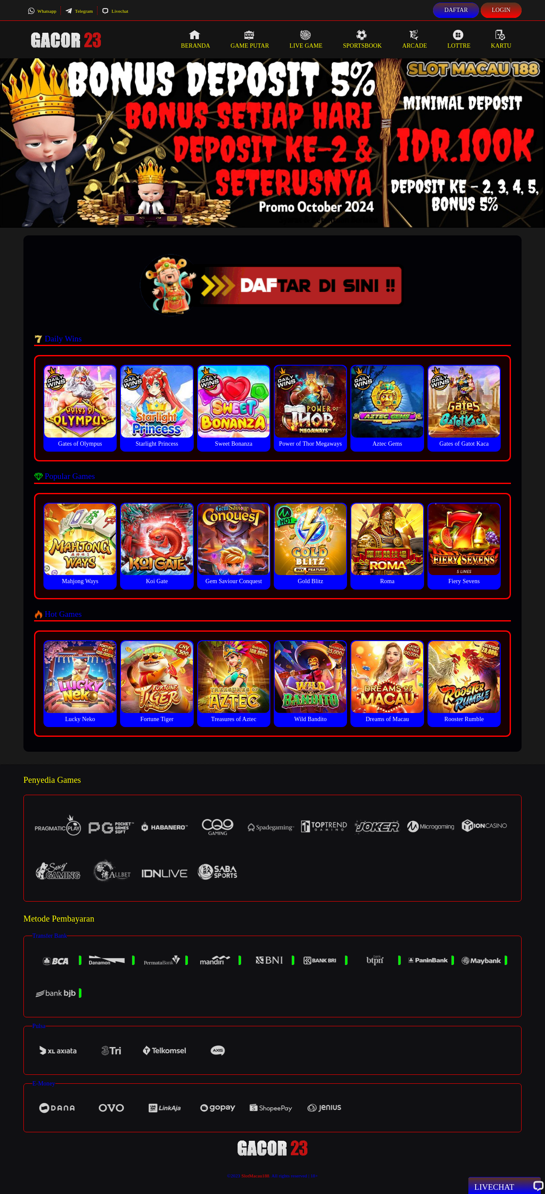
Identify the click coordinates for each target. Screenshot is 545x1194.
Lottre (458, 39)
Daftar (456, 10)
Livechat (115, 11)
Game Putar (249, 39)
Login (501, 10)
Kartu (501, 39)
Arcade (414, 39)
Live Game (306, 39)
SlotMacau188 (255, 1175)
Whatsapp (42, 11)
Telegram (79, 11)
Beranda (195, 39)
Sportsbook (362, 39)
